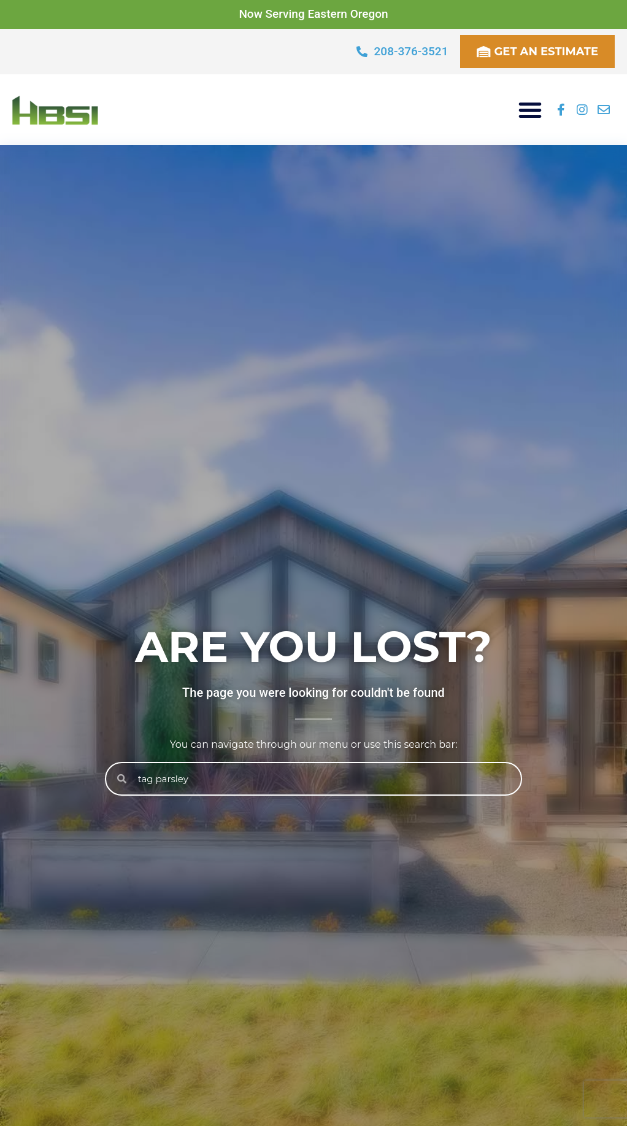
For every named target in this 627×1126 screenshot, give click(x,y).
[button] (530, 109)
